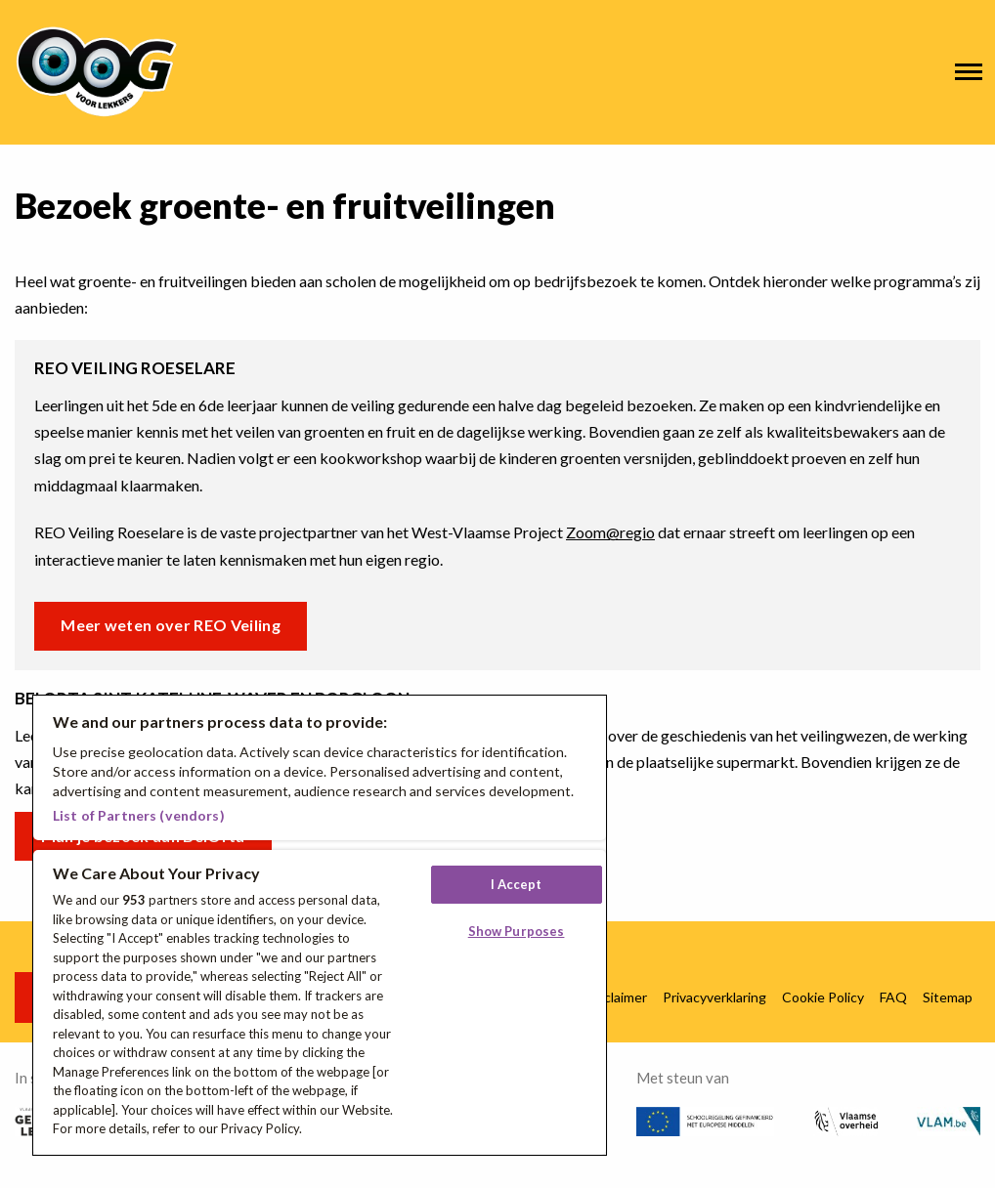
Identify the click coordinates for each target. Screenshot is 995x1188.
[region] (319, 925)
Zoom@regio (610, 532)
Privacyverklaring (714, 997)
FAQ (893, 997)
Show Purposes (516, 931)
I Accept (516, 884)
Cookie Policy (823, 997)
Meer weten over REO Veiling (171, 624)
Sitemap (948, 997)
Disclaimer (615, 997)
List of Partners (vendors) (139, 815)
